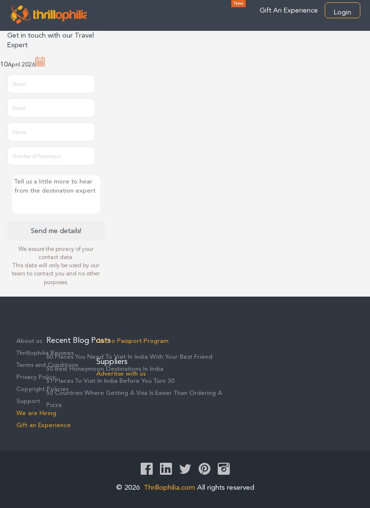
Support (28, 401)
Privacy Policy (35, 377)
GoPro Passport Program (132, 341)
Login (342, 12)
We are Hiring (36, 413)
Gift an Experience (43, 425)
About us (29, 341)
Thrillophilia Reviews (45, 353)
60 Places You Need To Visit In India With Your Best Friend (129, 357)
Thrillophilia (48, 14)
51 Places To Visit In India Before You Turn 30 (110, 381)
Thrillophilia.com (169, 488)
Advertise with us (120, 374)
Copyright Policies (42, 389)
